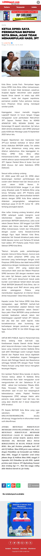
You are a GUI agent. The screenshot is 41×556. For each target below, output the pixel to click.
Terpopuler (20, 7)
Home (4, 25)
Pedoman (15, 548)
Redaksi (8, 548)
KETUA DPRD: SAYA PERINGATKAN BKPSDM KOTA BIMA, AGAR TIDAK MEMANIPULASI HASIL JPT (20, 33)
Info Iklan (23, 548)
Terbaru (7, 7)
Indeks (34, 7)
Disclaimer (32, 548)
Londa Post (26, 551)
